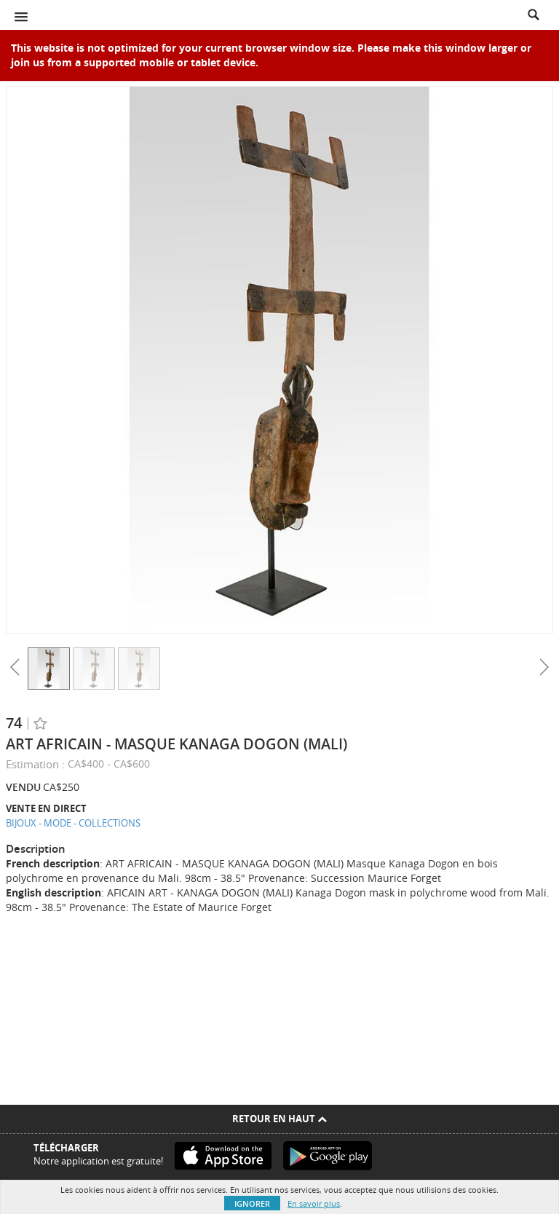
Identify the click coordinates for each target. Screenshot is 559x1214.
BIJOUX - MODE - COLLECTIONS (73, 822)
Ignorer (252, 1203)
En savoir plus (314, 1203)
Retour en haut (279, 1118)
